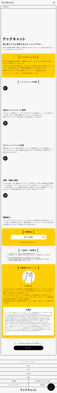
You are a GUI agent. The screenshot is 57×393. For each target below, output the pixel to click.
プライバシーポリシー (14, 385)
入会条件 (28, 373)
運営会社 (42, 385)
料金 (28, 369)
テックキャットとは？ (28, 361)
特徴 (28, 365)
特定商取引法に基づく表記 (42, 381)
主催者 (28, 377)
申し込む (28, 348)
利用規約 (14, 381)
